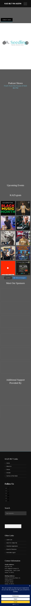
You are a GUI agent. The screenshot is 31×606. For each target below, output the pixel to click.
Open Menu (25, 3)
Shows (8, 469)
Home (8, 463)
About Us (8, 466)
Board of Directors (11, 549)
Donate (8, 472)
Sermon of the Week (12, 476)
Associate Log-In (10, 552)
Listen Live (9, 539)
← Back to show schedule (13, 526)
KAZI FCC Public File (11, 543)
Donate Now (7, 19)
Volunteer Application (12, 546)
